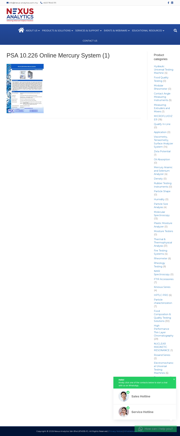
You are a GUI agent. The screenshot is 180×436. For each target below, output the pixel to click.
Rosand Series (162, 355)
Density (158, 178)
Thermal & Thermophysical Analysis (163, 242)
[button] (144, 396)
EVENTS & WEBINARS (115, 30)
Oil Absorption (162, 159)
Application (160, 132)
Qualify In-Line (162, 124)
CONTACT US (90, 40)
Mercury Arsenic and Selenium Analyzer (163, 171)
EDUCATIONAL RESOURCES (147, 30)
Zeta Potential (162, 151)
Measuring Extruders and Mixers (162, 108)
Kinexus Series (162, 287)
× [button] (174, 379)
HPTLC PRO (161, 295)
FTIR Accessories (163, 279)
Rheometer (160, 258)
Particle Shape (162, 191)
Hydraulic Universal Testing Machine (163, 70)
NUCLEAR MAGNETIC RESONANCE (162, 347)
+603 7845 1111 (48, 2)
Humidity (159, 199)
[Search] (175, 31)
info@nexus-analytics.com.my (22, 2)
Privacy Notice (115, 431)
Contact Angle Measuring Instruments (162, 97)
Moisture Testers (163, 231)
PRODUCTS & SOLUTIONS (56, 30)
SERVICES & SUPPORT (87, 30)
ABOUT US (31, 30)
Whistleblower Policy (134, 431)
